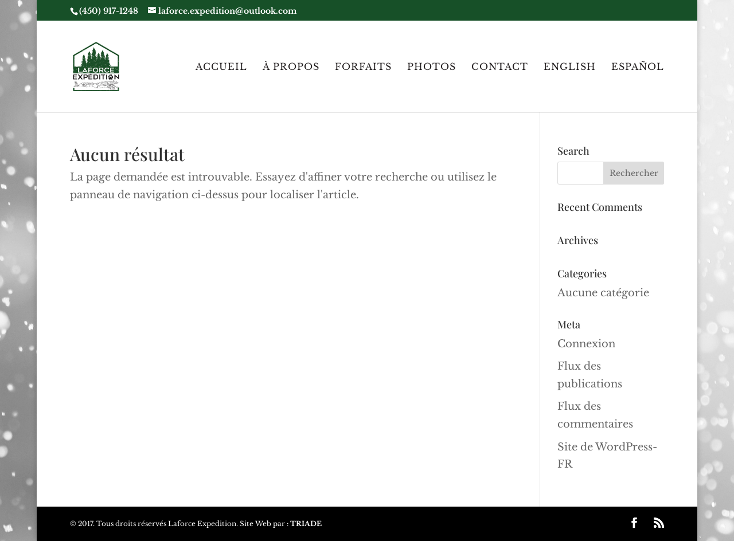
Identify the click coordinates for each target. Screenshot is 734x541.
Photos (431, 67)
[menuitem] (570, 87)
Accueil (221, 67)
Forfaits (363, 67)
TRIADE (306, 523)
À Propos (291, 67)
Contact (499, 67)
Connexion (586, 344)
